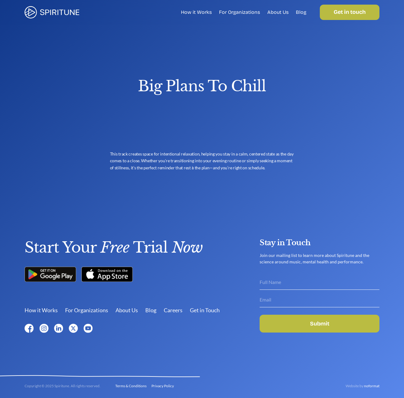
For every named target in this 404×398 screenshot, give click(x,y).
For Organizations (239, 12)
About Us (277, 12)
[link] (52, 12)
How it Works (196, 12)
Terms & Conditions (131, 386)
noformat (371, 386)
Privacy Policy (162, 386)
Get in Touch (205, 310)
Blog (301, 12)
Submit (319, 323)
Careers (173, 310)
